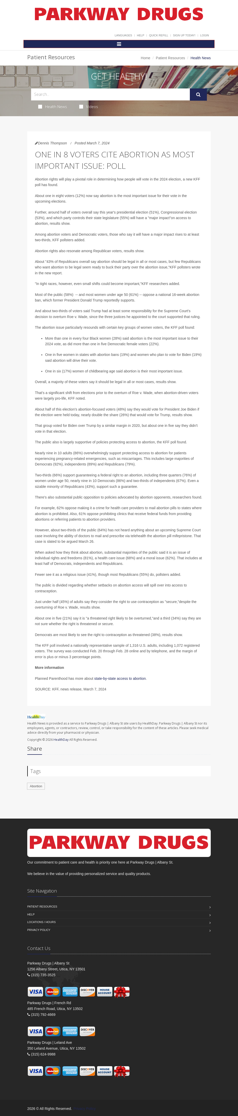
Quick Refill (158, 35)
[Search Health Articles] (110, 94)
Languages (123, 35)
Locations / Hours (41, 922)
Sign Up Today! (184, 35)
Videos (88, 106)
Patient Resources (170, 58)
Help (140, 35)
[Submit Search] (198, 94)
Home (145, 58)
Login (204, 35)
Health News (52, 106)
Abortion (36, 786)
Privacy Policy (38, 929)
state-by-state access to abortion (120, 678)
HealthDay (61, 739)
